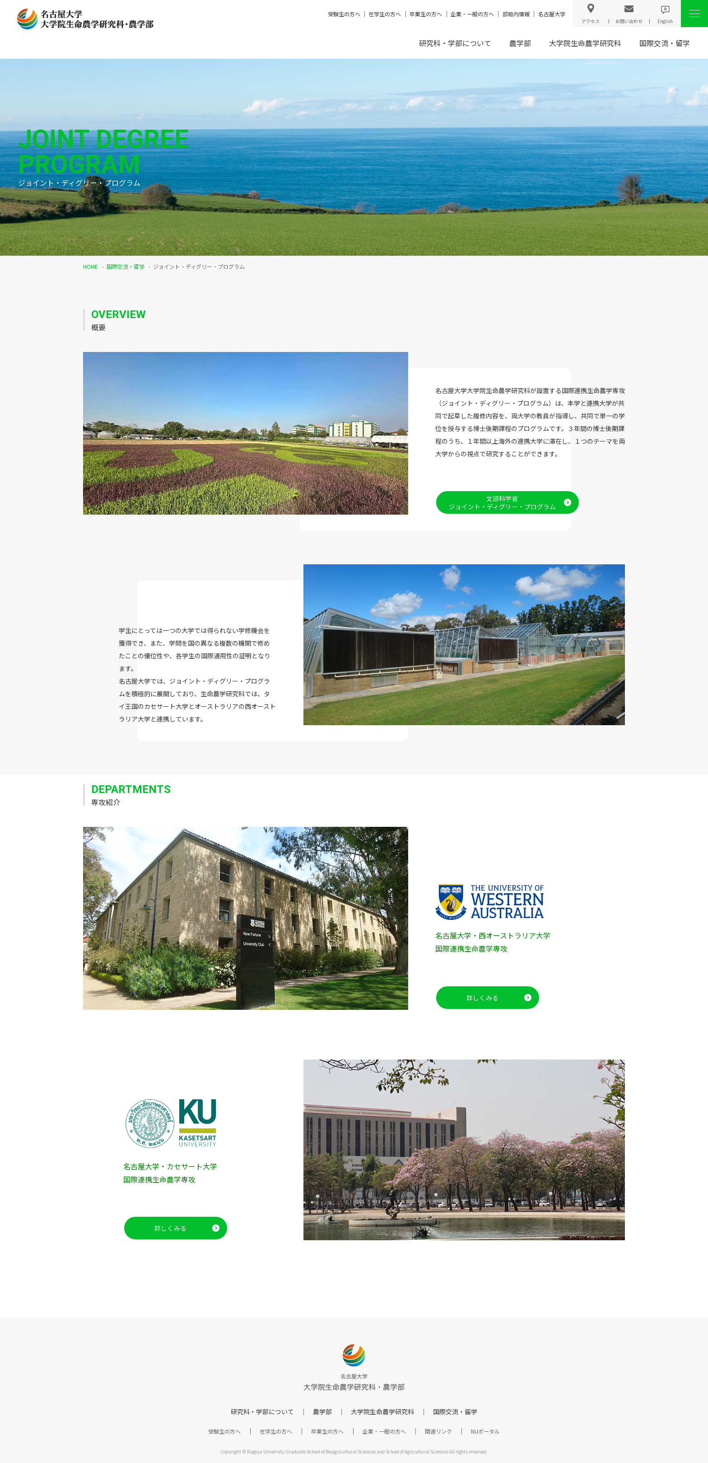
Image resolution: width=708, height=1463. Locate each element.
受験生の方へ (344, 14)
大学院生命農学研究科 (585, 43)
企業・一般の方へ (472, 14)
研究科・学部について (455, 43)
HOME (90, 266)
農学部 (520, 43)
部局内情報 (516, 14)
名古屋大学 (551, 14)
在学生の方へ (384, 14)
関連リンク (438, 1431)
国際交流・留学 (664, 43)
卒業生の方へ (426, 14)
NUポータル (485, 1431)
